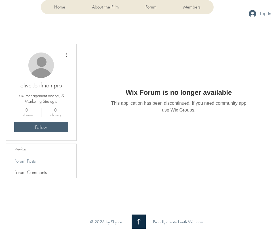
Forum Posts (25, 161)
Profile (20, 149)
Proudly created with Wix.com (178, 221)
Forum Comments (30, 172)
